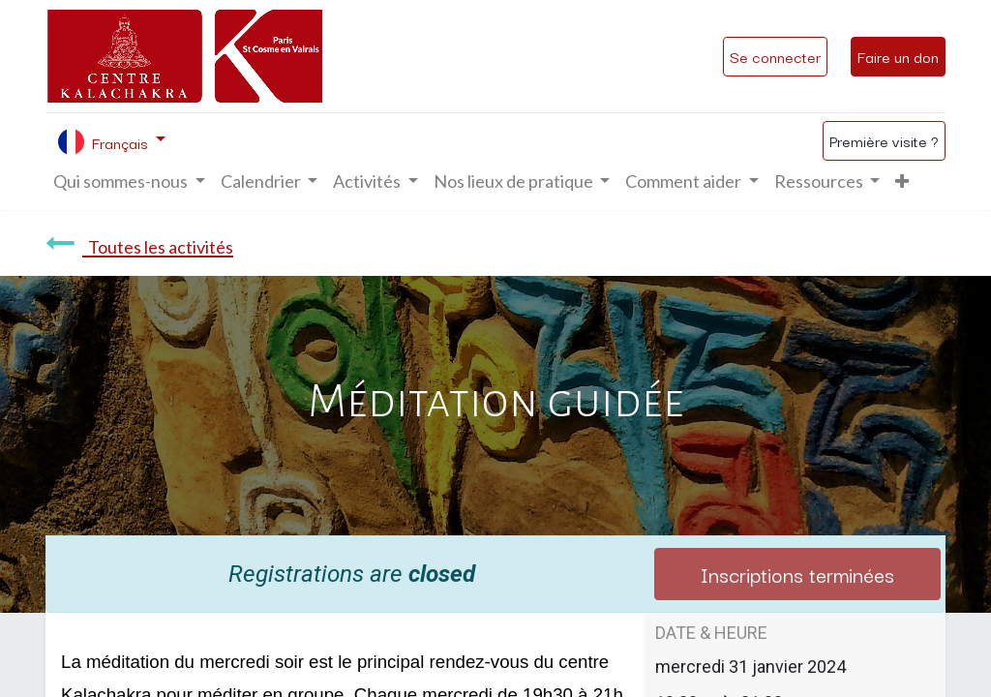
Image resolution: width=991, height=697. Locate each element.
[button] (901, 181)
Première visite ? (884, 140)
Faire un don (898, 56)
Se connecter (775, 56)
